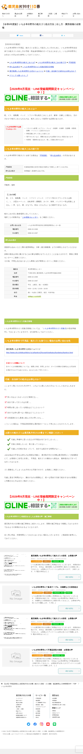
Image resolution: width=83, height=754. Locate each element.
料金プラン (65, 20)
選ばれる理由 (18, 20)
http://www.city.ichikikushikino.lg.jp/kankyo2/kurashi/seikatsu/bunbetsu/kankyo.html (39, 358)
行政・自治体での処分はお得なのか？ (61, 76)
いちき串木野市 (36, 566)
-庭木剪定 (37, 720)
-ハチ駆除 (37, 716)
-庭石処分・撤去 (39, 709)
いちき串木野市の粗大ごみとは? (22, 67)
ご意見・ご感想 (52, 20)
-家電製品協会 (55, 720)
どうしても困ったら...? (18, 80)
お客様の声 (30, 20)
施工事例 (40, 20)
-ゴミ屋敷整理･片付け (40, 707)
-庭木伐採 (37, 718)
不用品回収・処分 (57, 566)
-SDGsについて (56, 718)
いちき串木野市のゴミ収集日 (54, 333)
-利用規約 (54, 705)
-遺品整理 (37, 705)
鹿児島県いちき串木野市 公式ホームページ (26, 76)
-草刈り (37, 722)
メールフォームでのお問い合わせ (63, 12)
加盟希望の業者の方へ (21, 722)
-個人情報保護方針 (56, 707)
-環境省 (54, 716)
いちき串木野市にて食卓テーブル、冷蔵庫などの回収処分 (55, 592)
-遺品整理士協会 (56, 722)
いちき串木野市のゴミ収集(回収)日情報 (38, 72)
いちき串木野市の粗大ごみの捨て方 (52, 67)
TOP (40, 689)
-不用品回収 (38, 703)
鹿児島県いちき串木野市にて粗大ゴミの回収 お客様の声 (54, 561)
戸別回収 (72, 67)
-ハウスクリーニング (40, 712)
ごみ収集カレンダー (30, 222)
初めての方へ (6, 20)
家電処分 (68, 598)
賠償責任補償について (21, 720)
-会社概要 (54, 703)
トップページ (19, 703)
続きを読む (73, 582)
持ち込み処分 (14, 72)
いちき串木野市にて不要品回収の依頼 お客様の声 (52, 655)
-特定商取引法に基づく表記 (58, 709)
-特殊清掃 (37, 714)
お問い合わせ (76, 20)
